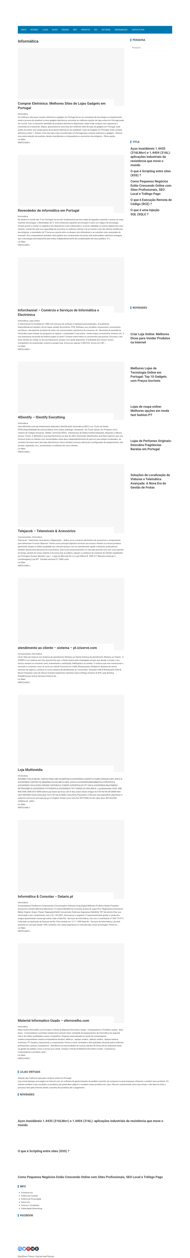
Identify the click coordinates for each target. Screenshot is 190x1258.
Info (75, 30)
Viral (37, 1256)
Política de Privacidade (31, 1199)
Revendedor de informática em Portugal (48, 210)
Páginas (65, 30)
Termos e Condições (30, 1205)
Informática (23, 114)
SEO (95, 30)
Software (106, 30)
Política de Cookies (29, 1196)
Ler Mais (21, 139)
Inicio (23, 30)
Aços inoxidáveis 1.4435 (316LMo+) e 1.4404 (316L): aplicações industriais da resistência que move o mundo (150, 157)
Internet (34, 30)
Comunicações (24, 537)
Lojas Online (34, 321)
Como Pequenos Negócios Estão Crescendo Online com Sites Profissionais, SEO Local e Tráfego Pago (90, 1177)
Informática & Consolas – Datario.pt (45, 896)
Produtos (85, 30)
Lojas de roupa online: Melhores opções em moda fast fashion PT (149, 411)
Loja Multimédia (30, 770)
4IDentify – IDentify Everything (41, 417)
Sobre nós (25, 1202)
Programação (121, 30)
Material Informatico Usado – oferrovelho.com (53, 1021)
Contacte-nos (138, 30)
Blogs (55, 30)
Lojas (45, 30)
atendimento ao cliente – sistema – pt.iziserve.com (57, 648)
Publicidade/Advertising (31, 1208)
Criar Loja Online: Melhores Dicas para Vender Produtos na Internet (150, 338)
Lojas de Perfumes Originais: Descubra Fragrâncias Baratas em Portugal (151, 445)
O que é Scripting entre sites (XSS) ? (43, 1151)
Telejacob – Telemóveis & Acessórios (46, 531)
